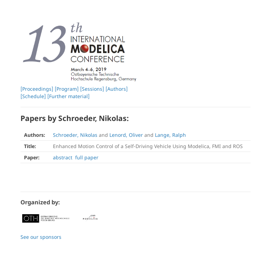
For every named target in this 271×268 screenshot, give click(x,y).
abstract (62, 157)
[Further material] (68, 96)
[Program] (67, 88)
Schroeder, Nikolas (75, 135)
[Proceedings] (36, 88)
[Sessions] (92, 88)
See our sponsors (40, 237)
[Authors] (117, 88)
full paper (86, 157)
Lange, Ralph (170, 135)
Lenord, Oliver (126, 135)
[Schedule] (33, 96)
